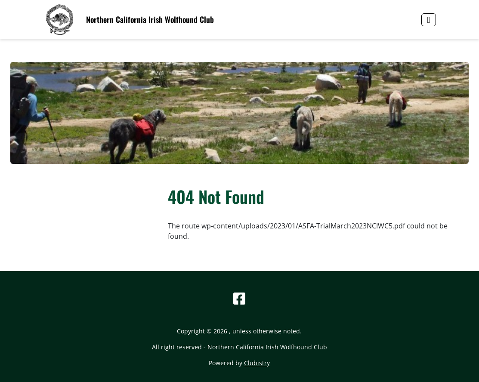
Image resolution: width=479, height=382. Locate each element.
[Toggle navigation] (428, 19)
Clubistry (257, 363)
